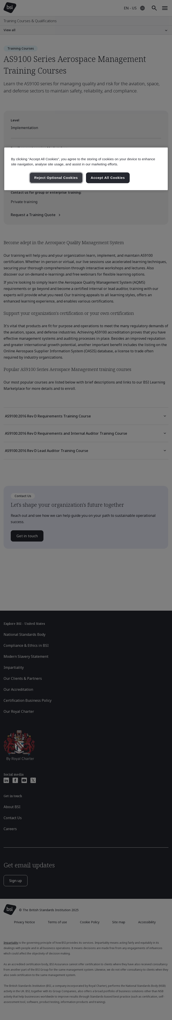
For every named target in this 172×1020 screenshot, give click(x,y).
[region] (86, 168)
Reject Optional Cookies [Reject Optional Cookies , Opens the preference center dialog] (56, 178)
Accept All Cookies (108, 178)
